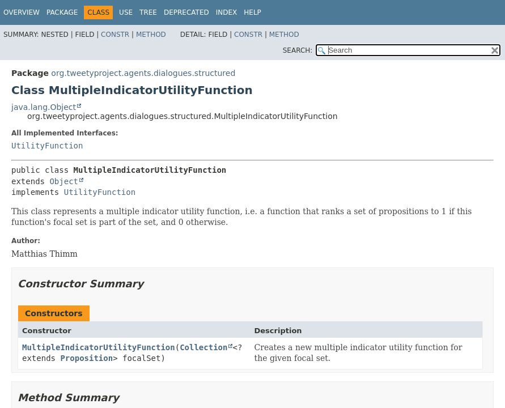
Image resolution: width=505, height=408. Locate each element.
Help (252, 12)
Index (226, 12)
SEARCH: (298, 50)
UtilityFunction (47, 145)
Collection (203, 347)
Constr (115, 35)
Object (63, 181)
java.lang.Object (43, 107)
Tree (148, 12)
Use (126, 12)
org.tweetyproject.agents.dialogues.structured (143, 73)
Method (151, 35)
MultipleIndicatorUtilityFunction (98, 347)
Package (62, 12)
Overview (21, 12)
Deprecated (186, 12)
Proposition (86, 358)
